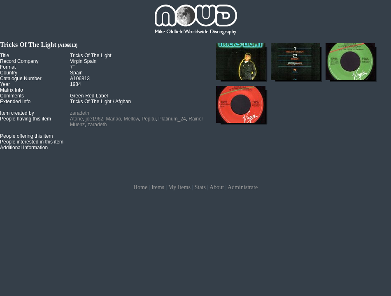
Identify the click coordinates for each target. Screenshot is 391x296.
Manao (113, 119)
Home (140, 187)
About (216, 187)
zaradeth (79, 113)
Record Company (19, 61)
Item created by (17, 113)
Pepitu (149, 119)
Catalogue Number (21, 78)
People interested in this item (31, 142)
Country (8, 73)
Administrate (243, 187)
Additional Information (24, 147)
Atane (76, 119)
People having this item (25, 119)
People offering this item (26, 136)
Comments (12, 96)
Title (4, 55)
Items (157, 187)
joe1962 (94, 119)
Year (5, 84)
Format (8, 67)
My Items (179, 187)
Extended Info (15, 101)
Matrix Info (11, 90)
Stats (200, 187)
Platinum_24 (172, 119)
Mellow (131, 119)
